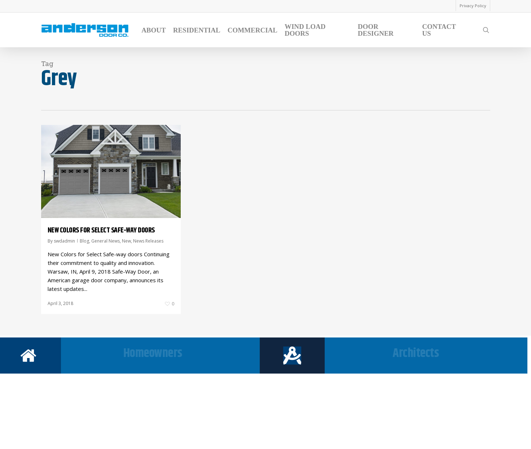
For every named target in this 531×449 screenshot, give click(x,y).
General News (105, 241)
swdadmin (64, 241)
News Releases (148, 241)
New (126, 241)
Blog (84, 241)
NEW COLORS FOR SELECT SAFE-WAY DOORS (101, 230)
